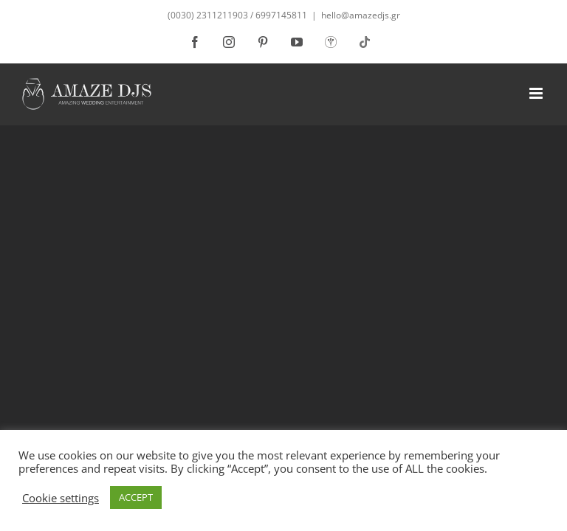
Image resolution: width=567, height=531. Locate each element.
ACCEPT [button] (136, 497)
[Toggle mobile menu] (537, 93)
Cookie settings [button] (60, 497)
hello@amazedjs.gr (360, 15)
